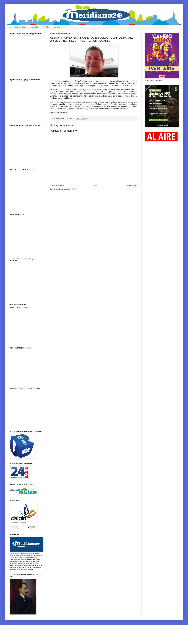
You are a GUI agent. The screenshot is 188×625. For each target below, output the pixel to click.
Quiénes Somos (21, 27)
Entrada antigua (132, 185)
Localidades (34, 27)
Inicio (10, 27)
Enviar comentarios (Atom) (67, 189)
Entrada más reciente (57, 185)
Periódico (46, 27)
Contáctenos (58, 27)
